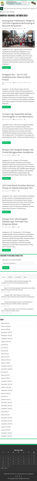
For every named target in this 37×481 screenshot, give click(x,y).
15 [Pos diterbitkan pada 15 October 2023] (34, 459)
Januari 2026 (4, 329)
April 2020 (4, 411)
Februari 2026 (5, 326)
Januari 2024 (4, 378)
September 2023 (6, 390)
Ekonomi (29, 82)
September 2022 (6, 408)
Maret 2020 (4, 414)
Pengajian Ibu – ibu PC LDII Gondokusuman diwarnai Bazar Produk (16, 77)
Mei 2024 (3, 372)
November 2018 (5, 436)
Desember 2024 (5, 366)
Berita (15, 28)
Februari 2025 (5, 360)
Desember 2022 (5, 402)
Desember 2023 (5, 381)
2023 (7, 12)
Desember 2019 (5, 418)
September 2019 (6, 424)
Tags (24, 277)
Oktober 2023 (5, 387)
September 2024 (6, 369)
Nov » (6, 468)
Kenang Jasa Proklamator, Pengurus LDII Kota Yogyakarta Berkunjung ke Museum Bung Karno (18, 23)
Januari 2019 (4, 430)
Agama (16, 82)
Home (2, 12)
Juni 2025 (3, 347)
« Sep (2, 468)
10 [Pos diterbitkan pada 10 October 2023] (8, 459)
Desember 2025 (5, 332)
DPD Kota (20, 28)
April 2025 (4, 354)
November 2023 (5, 384)
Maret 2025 (4, 357)
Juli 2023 (3, 396)
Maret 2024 (4, 375)
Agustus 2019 (5, 427)
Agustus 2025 (5, 341)
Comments (18, 277)
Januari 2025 (4, 363)
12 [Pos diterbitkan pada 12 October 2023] (18, 459)
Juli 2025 (3, 344)
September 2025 (6, 338)
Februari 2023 (5, 399)
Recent (4, 277)
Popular (10, 277)
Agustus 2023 (5, 393)
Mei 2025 (3, 350)
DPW (25, 82)
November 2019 (5, 421)
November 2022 (5, 405)
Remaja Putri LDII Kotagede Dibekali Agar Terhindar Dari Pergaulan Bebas (15, 221)
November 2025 (5, 335)
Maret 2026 (4, 323)
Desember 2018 (5, 433)
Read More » (6, 67)
